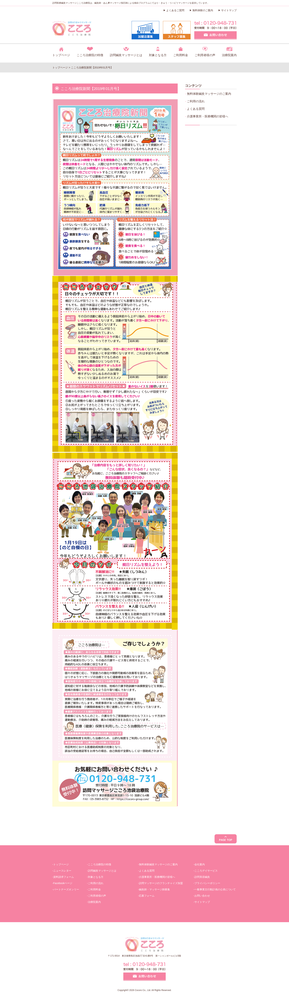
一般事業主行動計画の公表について (215, 889)
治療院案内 (229, 55)
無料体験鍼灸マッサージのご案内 (209, 93)
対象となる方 (158, 55)
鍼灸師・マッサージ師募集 (154, 889)
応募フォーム (146, 895)
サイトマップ (229, 10)
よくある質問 (196, 108)
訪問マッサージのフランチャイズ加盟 (161, 883)
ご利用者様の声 (205, 55)
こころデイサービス (206, 870)
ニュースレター (62, 870)
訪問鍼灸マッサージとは (126, 55)
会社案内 (199, 864)
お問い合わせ (202, 895)
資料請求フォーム (63, 876)
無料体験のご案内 (202, 10)
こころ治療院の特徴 (90, 55)
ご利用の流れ (196, 101)
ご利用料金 (180, 55)
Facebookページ (62, 883)
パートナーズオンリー (66, 889)
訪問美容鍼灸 (202, 876)
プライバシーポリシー (207, 883)
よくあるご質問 (175, 10)
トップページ (61, 55)
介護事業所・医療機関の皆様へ (207, 116)
